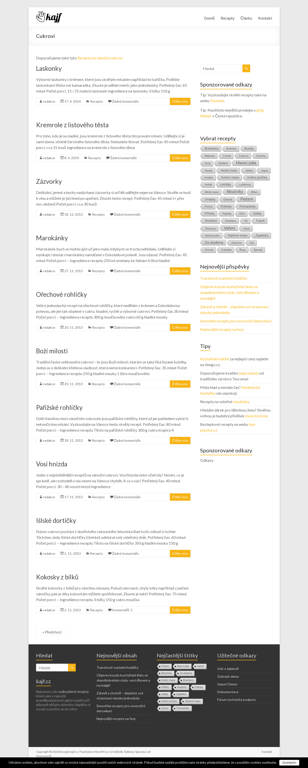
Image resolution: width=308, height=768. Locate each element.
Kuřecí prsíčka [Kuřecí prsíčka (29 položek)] (257, 177)
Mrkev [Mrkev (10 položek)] (254, 192)
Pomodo (217, 100)
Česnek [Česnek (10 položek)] (209, 250)
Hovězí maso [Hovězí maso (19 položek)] (229, 170)
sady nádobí (249, 373)
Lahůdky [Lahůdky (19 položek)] (225, 184)
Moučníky (166, 673)
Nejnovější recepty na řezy (222, 329)
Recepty (227, 18)
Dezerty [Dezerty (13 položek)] (261, 155)
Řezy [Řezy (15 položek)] (243, 249)
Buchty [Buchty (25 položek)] (249, 148)
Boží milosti (52, 351)
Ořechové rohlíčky (61, 294)
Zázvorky (49, 181)
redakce (49, 101)
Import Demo (227, 684)
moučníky (241, 401)
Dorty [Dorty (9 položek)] (208, 163)
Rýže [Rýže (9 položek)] (242, 213)
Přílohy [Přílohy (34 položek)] (210, 213)
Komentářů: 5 (122, 610)
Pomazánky (182, 708)
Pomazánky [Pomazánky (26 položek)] (248, 206)
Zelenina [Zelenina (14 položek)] (236, 242)
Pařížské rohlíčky (59, 407)
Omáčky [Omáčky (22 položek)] (210, 199)
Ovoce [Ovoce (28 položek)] (228, 199)
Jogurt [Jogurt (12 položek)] (264, 170)
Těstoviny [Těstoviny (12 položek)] (210, 228)
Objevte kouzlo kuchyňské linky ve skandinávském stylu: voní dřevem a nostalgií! (229, 292)
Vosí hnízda (51, 464)
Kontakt (265, 18)
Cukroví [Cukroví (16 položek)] (243, 155)
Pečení (165, 666)
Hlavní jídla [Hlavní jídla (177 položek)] (246, 163)
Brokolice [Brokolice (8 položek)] (231, 148)
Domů (209, 18)
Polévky (199, 687)
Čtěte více (180, 101)
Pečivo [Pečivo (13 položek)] (209, 206)
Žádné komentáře (125, 101)
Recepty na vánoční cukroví (100, 58)
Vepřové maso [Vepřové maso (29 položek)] (238, 235)
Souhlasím (289, 762)
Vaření (200, 666)
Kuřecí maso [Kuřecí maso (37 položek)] (230, 177)
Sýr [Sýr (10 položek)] (246, 221)
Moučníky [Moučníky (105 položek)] (235, 192)
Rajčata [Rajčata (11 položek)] (227, 213)
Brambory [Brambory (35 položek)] (211, 148)
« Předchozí (51, 632)
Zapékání (181, 694)
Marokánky (52, 238)
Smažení (182, 687)
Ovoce (164, 708)
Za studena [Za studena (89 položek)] (214, 242)
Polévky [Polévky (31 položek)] (226, 206)
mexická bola (256, 415)
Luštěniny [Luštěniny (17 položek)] (245, 184)
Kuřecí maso (168, 680)
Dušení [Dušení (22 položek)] (223, 163)
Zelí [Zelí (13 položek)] (252, 242)
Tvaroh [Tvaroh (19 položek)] (260, 220)
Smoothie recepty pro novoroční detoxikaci (236, 321)
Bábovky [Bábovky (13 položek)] (210, 155)
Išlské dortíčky (56, 520)
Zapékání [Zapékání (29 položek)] (262, 235)
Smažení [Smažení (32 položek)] (211, 220)
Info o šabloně (228, 669)
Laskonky (49, 68)
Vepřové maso (192, 701)
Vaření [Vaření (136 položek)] (229, 228)
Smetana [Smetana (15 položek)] (230, 220)
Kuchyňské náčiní (214, 358)
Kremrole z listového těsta (72, 125)
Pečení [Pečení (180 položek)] (246, 199)
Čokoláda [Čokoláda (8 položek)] (226, 250)
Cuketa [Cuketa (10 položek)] (227, 156)
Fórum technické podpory (236, 699)
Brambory (188, 680)
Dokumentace (228, 692)
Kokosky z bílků (57, 577)
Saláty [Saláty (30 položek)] (257, 213)
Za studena (186, 673)
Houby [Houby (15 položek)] (209, 170)
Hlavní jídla (183, 666)
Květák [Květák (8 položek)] (208, 184)
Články (246, 18)
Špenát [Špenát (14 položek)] (258, 249)
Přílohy (165, 687)
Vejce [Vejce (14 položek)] (246, 228)
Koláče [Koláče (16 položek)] (209, 177)
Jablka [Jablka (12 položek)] (249, 170)
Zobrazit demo (228, 676)
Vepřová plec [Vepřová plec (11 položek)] (212, 235)
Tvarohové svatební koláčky (223, 278)
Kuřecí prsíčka (169, 701)
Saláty (164, 694)
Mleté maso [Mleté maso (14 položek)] (212, 192)
